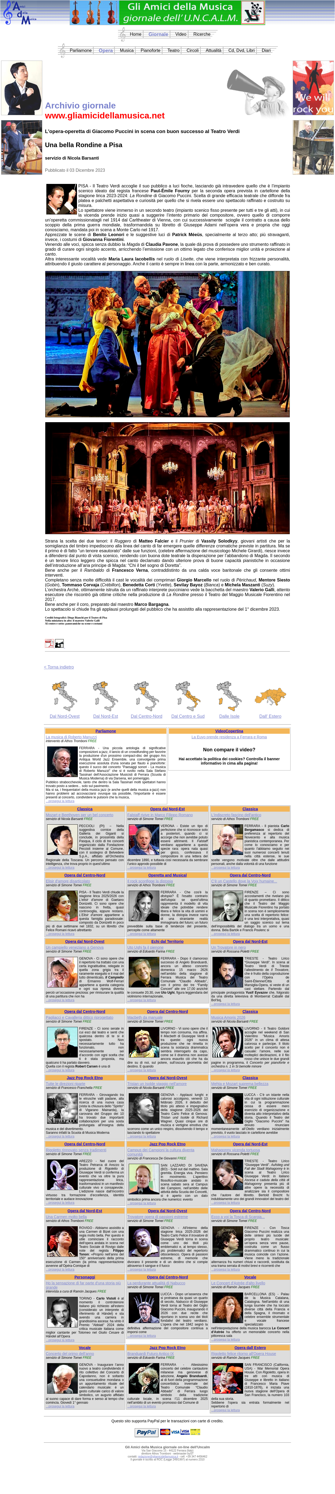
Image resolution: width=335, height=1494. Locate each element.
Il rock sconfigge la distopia (150, 881)
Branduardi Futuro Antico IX (150, 1353)
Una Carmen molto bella (66, 1217)
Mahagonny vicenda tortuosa (235, 1150)
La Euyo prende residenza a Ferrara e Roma (229, 737)
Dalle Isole (229, 716)
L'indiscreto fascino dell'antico (236, 815)
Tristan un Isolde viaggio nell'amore (157, 1084)
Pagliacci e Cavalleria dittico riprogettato (79, 1017)
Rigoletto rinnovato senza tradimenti (76, 1150)
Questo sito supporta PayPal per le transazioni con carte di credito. (167, 1421)
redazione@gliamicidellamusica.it (158, 1456)
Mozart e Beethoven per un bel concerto (79, 815)
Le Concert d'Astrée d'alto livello (238, 1283)
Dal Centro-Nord (146, 716)
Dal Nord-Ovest (64, 716)
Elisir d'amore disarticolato (68, 881)
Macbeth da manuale (145, 1017)
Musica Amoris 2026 (228, 1017)
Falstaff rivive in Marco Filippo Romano (160, 815)
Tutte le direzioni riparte (65, 1084)
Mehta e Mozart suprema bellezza (239, 1084)
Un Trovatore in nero (228, 947)
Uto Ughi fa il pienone (145, 947)
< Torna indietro (59, 667)
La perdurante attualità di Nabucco (156, 1283)
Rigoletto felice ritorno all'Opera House (243, 1353)
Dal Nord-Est (105, 716)
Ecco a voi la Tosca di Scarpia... (238, 1217)
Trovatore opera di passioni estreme (157, 1217)
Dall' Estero (270, 716)
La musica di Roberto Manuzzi (71, 737)
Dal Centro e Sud (188, 716)
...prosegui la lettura (60, 801)
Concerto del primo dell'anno (70, 1353)
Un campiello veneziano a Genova (75, 947)
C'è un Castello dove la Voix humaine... (244, 881)
